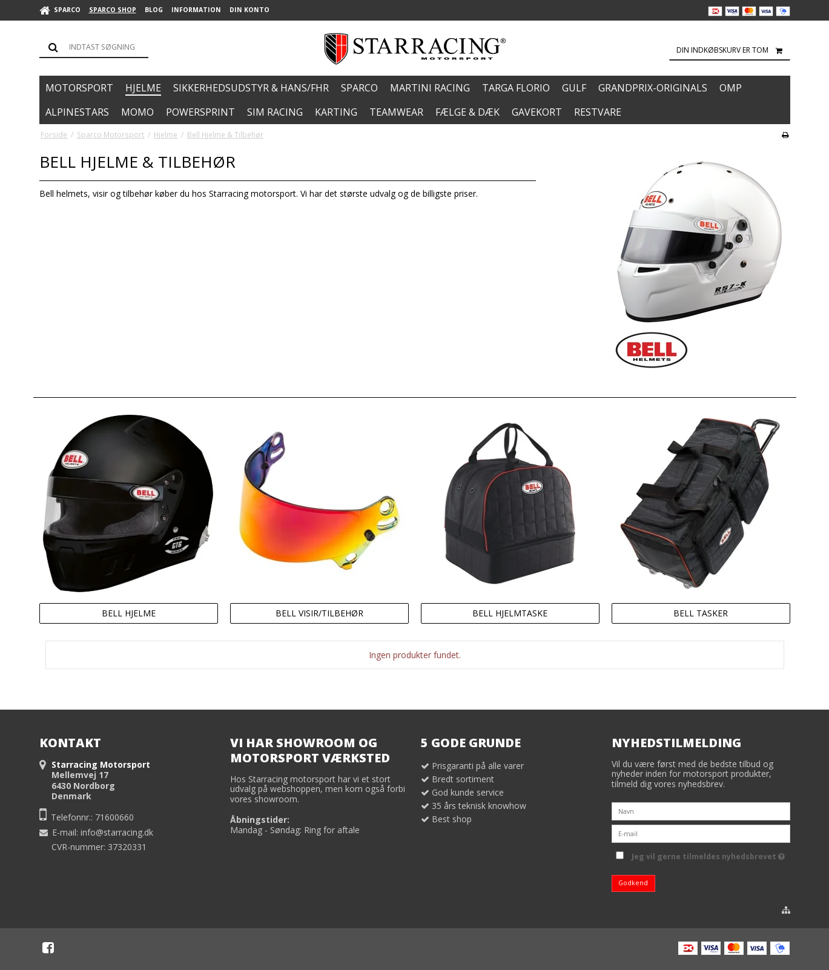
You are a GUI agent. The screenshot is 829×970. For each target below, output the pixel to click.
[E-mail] (701, 833)
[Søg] (93, 47)
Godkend (633, 883)
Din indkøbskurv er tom (733, 50)
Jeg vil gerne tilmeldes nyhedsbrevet (708, 854)
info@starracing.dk (117, 832)
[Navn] (701, 810)
